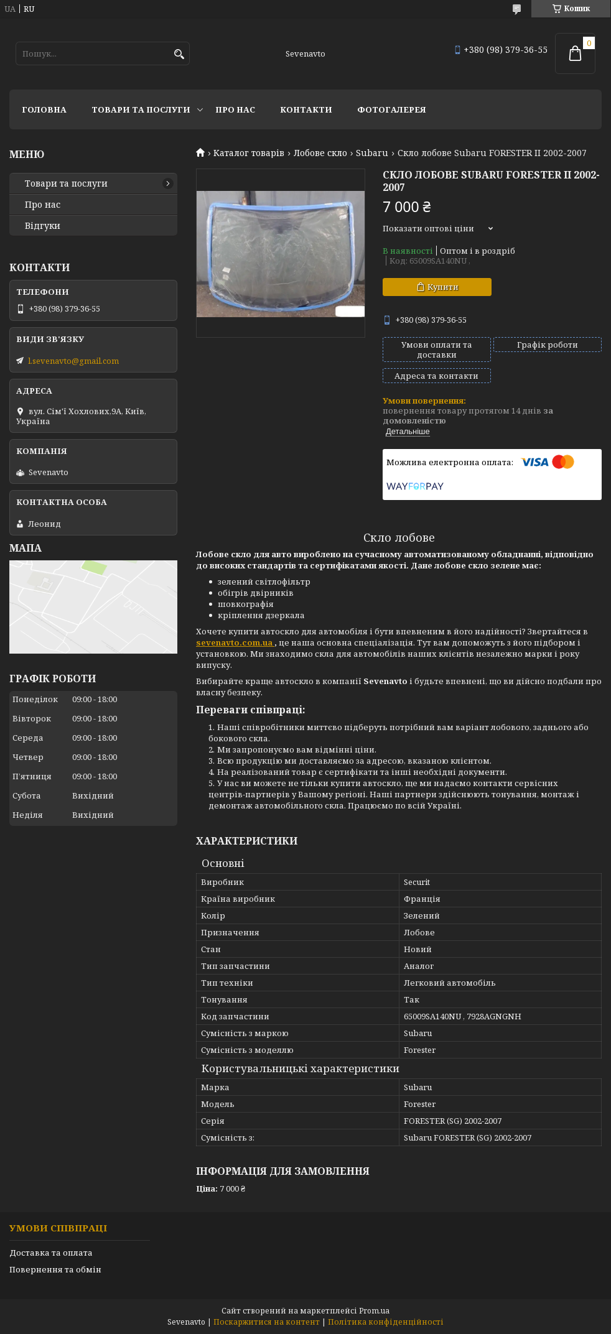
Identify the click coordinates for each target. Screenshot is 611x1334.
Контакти (306, 109)
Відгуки (42, 225)
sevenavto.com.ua (235, 642)
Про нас (235, 109)
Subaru (372, 153)
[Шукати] (179, 54)
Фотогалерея (391, 109)
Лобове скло (320, 153)
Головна (44, 109)
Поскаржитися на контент (266, 1322)
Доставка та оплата (51, 1252)
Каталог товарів (248, 153)
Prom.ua (374, 1310)
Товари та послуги (140, 109)
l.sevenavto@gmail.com (73, 361)
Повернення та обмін (55, 1269)
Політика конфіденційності (386, 1322)
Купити (443, 286)
